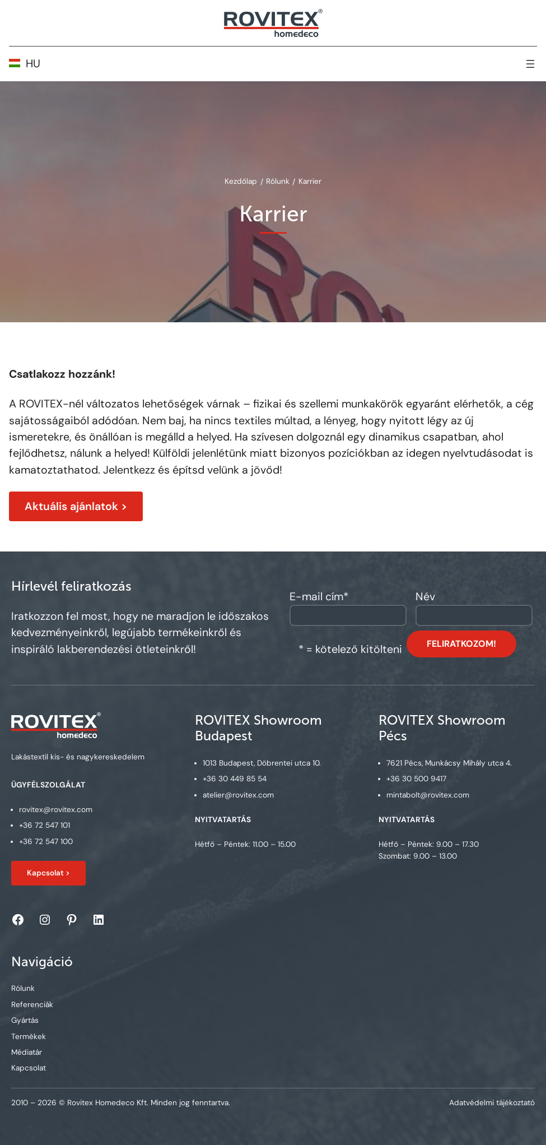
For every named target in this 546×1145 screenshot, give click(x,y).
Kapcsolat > (48, 873)
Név (425, 597)
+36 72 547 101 (43, 826)
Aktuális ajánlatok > (76, 506)
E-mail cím (319, 597)
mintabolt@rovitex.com (427, 795)
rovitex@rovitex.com (55, 809)
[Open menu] (530, 64)
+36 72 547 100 (45, 841)
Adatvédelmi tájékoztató (492, 1102)
